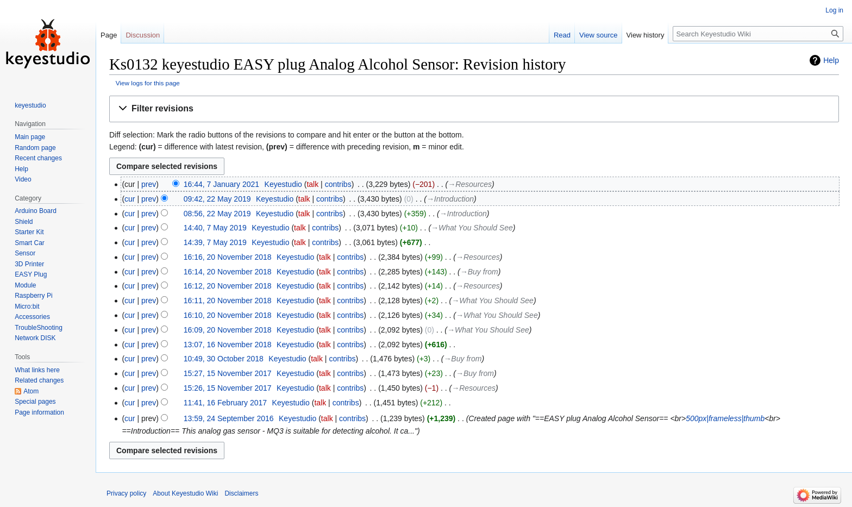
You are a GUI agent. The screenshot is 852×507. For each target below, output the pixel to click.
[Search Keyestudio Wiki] (758, 33)
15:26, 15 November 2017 (228, 388)
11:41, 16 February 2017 (225, 402)
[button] (474, 109)
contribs (338, 184)
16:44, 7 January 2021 (221, 184)
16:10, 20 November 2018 (228, 315)
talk (312, 184)
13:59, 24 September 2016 (229, 418)
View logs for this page (148, 82)
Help (831, 60)
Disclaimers (241, 493)
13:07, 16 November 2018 (228, 344)
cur (129, 199)
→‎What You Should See (472, 227)
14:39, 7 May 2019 (215, 242)
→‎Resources (470, 184)
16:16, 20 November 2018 (228, 257)
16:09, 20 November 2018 (228, 330)
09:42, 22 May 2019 (217, 199)
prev (148, 184)
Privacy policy (126, 493)
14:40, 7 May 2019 (215, 227)
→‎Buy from (479, 271)
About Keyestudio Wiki (185, 493)
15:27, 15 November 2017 (228, 373)
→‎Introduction (450, 199)
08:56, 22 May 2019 (217, 213)
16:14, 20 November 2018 (228, 271)
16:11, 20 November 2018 (228, 300)
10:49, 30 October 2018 (224, 358)
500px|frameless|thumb (725, 418)
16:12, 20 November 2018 (228, 285)
